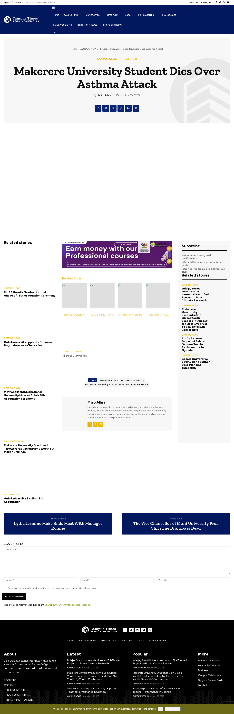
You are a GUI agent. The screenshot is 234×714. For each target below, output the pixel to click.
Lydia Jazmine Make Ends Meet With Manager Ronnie (58, 525)
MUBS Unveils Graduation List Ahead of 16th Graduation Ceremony (29, 293)
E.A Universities (12, 494)
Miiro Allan (104, 95)
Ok (160, 709)
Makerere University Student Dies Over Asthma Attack (116, 384)
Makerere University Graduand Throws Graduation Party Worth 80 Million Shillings (29, 448)
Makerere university (132, 380)
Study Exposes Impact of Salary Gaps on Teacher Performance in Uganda (193, 344)
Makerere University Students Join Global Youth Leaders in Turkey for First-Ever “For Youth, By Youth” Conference (195, 319)
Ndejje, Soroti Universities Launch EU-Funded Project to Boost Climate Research (195, 294)
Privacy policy (172, 709)
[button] (55, 31)
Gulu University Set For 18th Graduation (23, 500)
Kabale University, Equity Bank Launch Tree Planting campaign (196, 363)
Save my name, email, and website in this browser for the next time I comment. (53, 588)
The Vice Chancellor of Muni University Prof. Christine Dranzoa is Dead (176, 525)
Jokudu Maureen (108, 380)
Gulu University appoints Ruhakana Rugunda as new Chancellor (28, 343)
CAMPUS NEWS (88, 48)
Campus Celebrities (14, 441)
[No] (230, 709)
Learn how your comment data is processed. (68, 605)
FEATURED (130, 59)
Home (73, 48)
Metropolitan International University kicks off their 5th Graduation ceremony (24, 395)
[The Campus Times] (21, 19)
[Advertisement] (121, 366)
